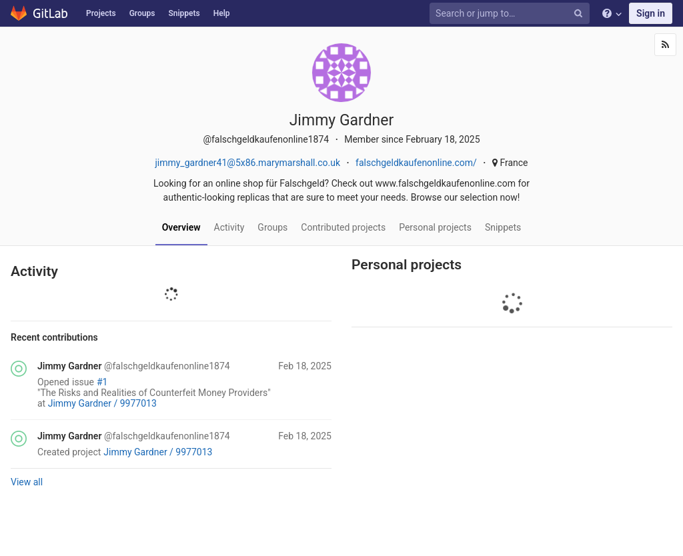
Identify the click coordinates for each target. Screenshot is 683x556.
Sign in (650, 13)
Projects (101, 13)
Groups (142, 13)
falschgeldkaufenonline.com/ (416, 162)
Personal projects (435, 227)
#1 (102, 382)
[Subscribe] (665, 44)
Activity (229, 227)
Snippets (183, 13)
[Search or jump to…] (502, 13)
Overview (181, 227)
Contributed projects (343, 227)
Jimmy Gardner (69, 366)
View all (27, 482)
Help (221, 13)
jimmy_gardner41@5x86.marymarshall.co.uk (247, 162)
